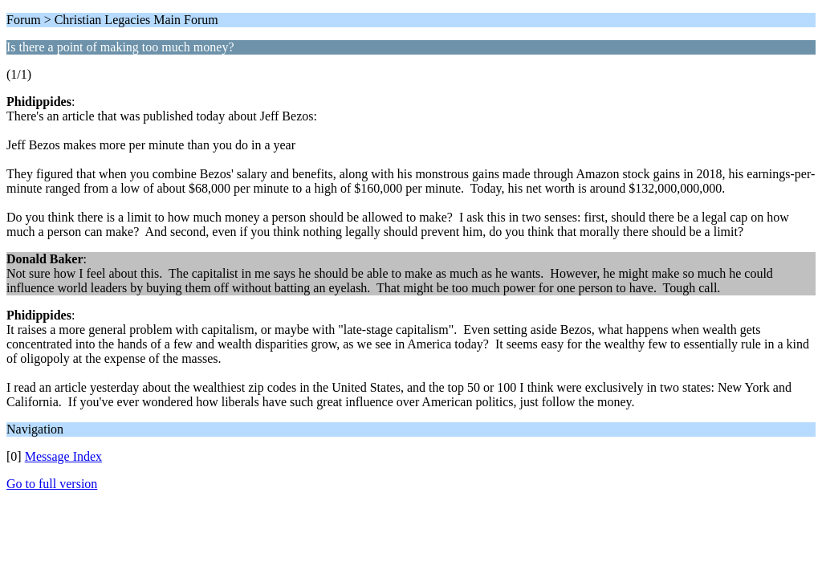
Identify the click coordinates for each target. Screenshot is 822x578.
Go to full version (51, 483)
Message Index (63, 456)
